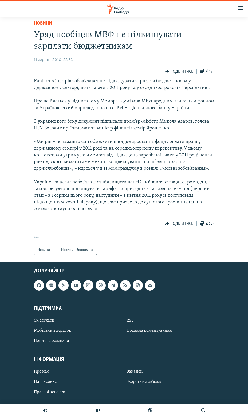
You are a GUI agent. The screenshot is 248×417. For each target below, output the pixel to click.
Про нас (41, 371)
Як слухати (44, 320)
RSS (130, 320)
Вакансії (135, 371)
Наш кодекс (45, 382)
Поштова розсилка (51, 341)
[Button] (179, 71)
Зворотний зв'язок (144, 382)
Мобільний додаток (52, 331)
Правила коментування (149, 331)
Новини (43, 23)
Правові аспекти (49, 392)
